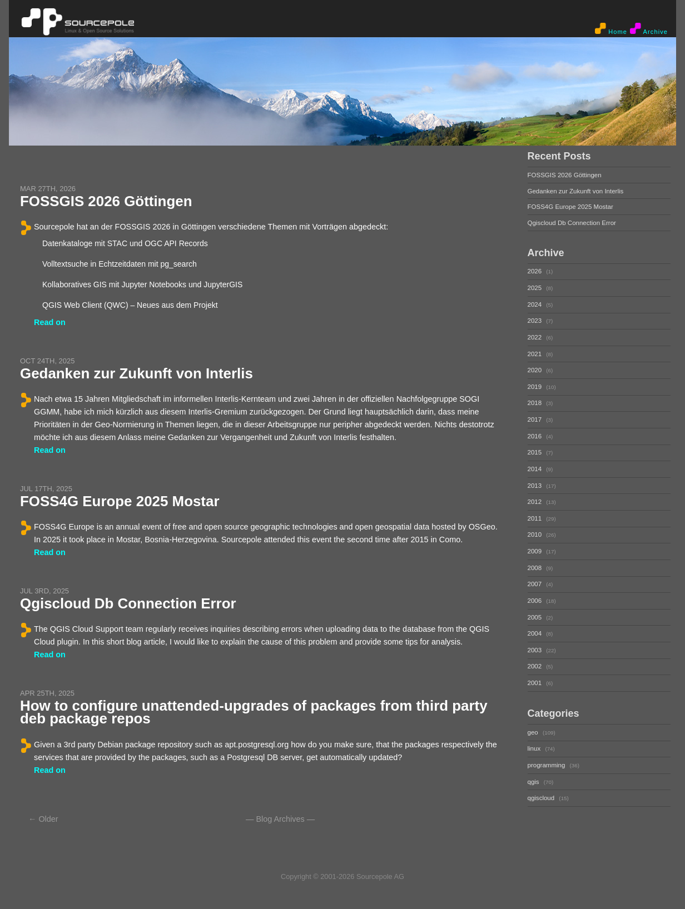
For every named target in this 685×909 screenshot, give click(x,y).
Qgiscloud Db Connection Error (128, 603)
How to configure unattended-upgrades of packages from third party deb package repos (254, 712)
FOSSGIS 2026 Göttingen (106, 201)
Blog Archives (280, 819)
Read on (50, 322)
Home (611, 29)
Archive (649, 29)
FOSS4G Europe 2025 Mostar (120, 501)
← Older (43, 819)
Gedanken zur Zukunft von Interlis (136, 373)
